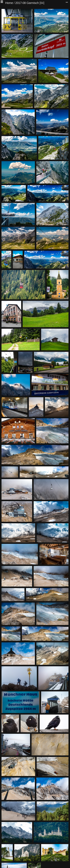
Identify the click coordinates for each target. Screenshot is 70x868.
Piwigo (39, 865)
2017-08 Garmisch (27, 3)
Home (9, 3)
